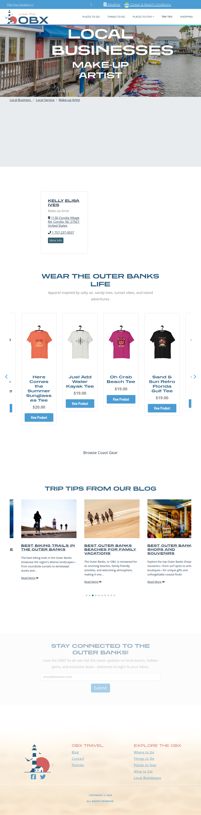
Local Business (21, 100)
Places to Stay (145, 765)
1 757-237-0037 (61, 232)
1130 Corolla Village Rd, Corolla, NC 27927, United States (64, 222)
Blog (75, 752)
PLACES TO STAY (142, 16)
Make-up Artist (69, 100)
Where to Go (144, 752)
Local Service (45, 100)
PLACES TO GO (91, 16)
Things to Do (144, 759)
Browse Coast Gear (100, 452)
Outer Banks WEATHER (100, 709)
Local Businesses (147, 778)
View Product (39, 408)
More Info (55, 240)
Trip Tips (167, 16)
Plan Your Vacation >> (20, 4)
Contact (78, 759)
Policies (78, 765)
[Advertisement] (100, 140)
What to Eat (143, 771)
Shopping (186, 16)
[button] (195, 377)
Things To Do (116, 16)
